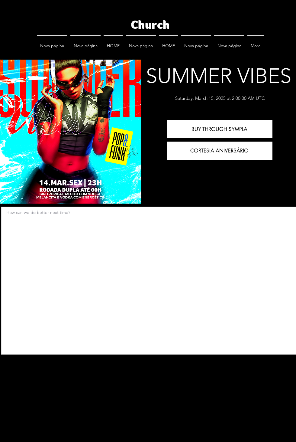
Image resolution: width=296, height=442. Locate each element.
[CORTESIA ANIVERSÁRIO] (219, 151)
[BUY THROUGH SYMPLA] (219, 129)
